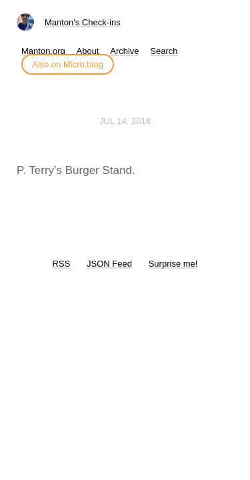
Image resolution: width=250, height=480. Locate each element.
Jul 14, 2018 (125, 121)
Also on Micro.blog (67, 64)
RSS (62, 264)
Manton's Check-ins (83, 22)
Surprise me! (173, 264)
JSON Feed (109, 264)
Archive (124, 51)
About (88, 51)
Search (163, 51)
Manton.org (43, 51)
